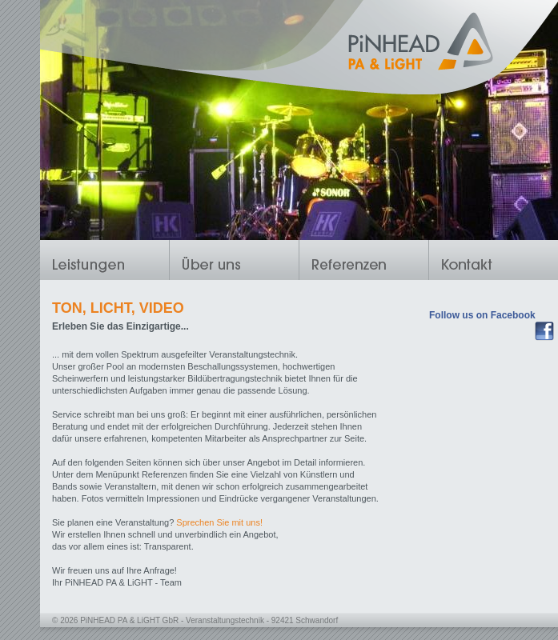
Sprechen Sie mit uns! (219, 522)
